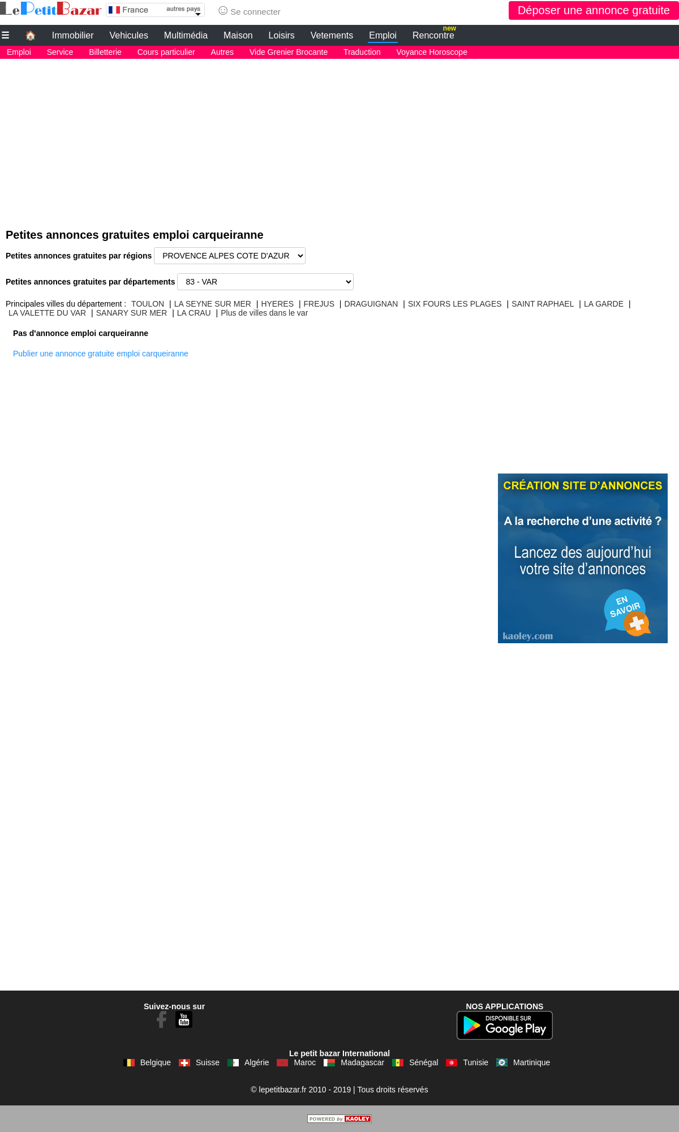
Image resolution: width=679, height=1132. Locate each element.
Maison (238, 35)
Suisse (208, 1062)
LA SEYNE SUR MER (212, 303)
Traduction (362, 52)
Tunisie (475, 1062)
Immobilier (73, 35)
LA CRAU (194, 312)
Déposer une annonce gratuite (594, 10)
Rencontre (434, 34)
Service (60, 52)
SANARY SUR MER (131, 312)
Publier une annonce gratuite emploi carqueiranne (100, 353)
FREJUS (319, 303)
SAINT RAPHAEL (543, 303)
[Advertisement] (339, 138)
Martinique (531, 1062)
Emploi (383, 35)
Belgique (155, 1062)
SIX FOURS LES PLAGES (455, 303)
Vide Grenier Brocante (289, 52)
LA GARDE (604, 303)
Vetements (332, 35)
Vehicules (128, 35)
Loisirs (282, 35)
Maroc (305, 1062)
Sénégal (423, 1062)
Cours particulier (166, 52)
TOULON (147, 303)
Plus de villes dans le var (264, 312)
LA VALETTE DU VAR (47, 312)
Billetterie (105, 52)
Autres (222, 52)
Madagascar (362, 1062)
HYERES (277, 303)
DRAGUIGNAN (371, 303)
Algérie (256, 1062)
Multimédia (186, 35)
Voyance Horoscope (432, 52)
